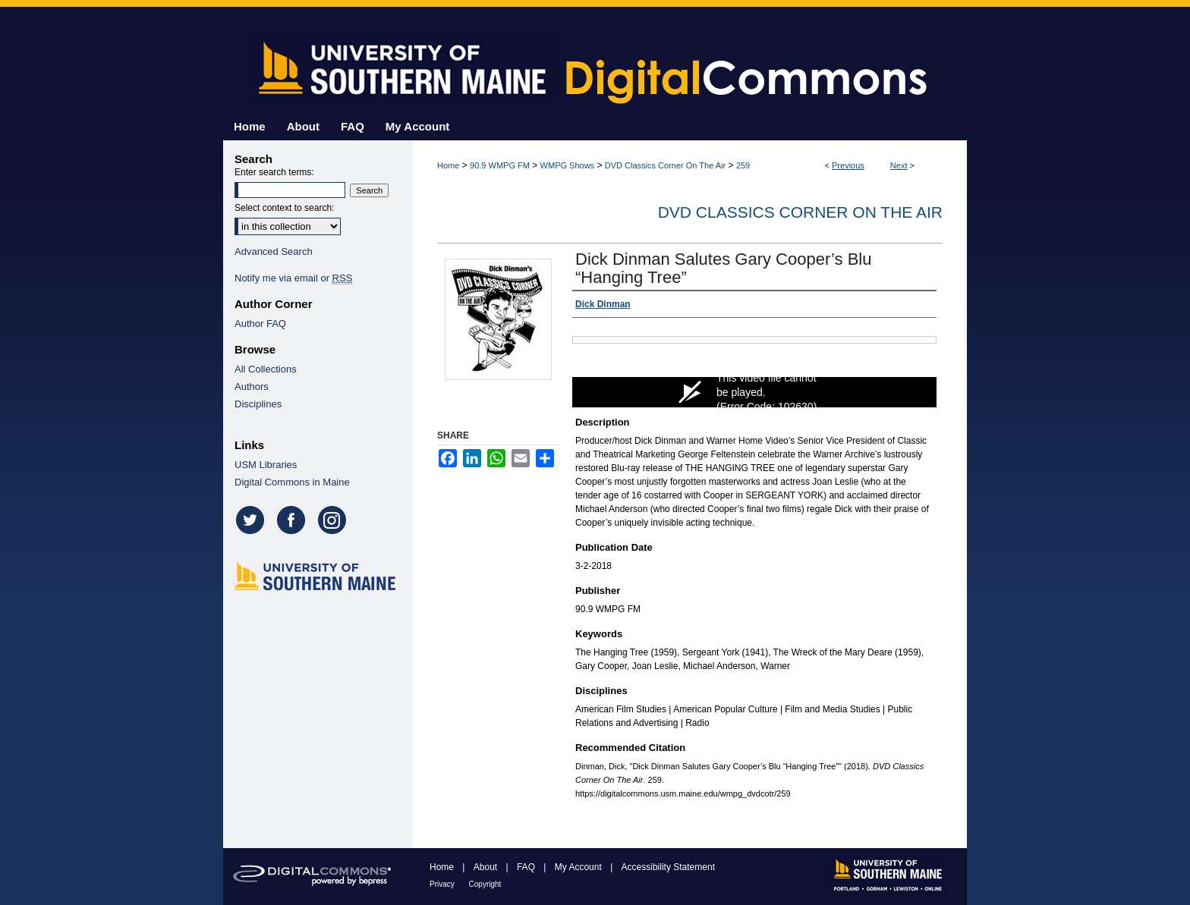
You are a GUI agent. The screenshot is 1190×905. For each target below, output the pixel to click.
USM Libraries (266, 464)
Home (448, 165)
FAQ (527, 867)
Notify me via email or (293, 278)
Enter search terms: (274, 172)
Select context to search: (284, 208)
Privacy (443, 884)
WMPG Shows (567, 165)
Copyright (485, 884)
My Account (579, 867)
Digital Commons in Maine (292, 482)
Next (899, 165)
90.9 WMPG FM (500, 165)
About (487, 867)
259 (743, 165)
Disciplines (258, 404)
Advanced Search (274, 251)
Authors (252, 386)
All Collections (266, 369)
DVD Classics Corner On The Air (665, 165)
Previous (848, 165)
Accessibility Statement (668, 867)
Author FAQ (260, 323)
